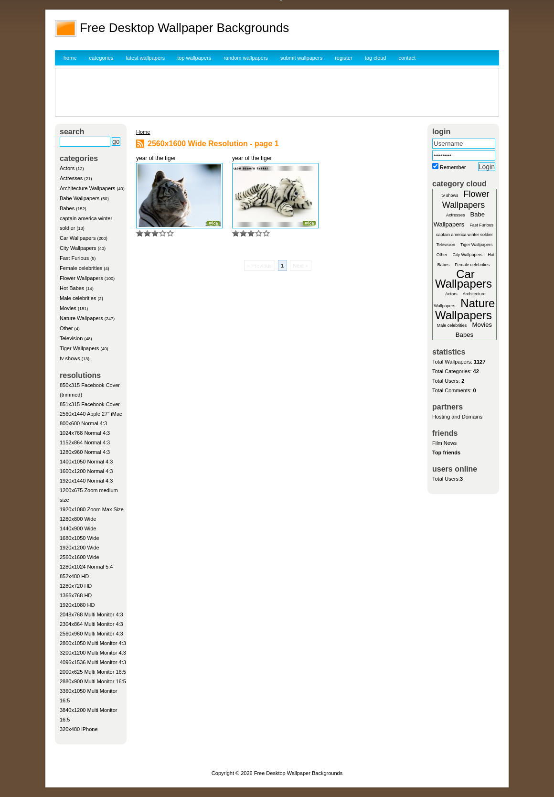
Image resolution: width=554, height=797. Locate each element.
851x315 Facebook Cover (90, 404)
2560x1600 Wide (79, 557)
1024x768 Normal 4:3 (85, 433)
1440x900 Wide (78, 528)
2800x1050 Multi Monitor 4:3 (93, 643)
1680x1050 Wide (79, 538)
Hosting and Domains (457, 417)
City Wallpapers (78, 248)
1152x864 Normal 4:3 (85, 442)
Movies (68, 308)
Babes (67, 208)
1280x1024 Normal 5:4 (86, 567)
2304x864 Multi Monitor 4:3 (91, 624)
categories (101, 58)
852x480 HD (74, 576)
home (70, 58)
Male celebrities (78, 298)
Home (143, 132)
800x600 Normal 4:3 (83, 423)
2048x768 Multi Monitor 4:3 (91, 614)
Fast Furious (74, 258)
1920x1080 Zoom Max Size (92, 509)
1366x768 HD (76, 595)
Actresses (71, 178)
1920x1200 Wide (79, 547)
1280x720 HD (76, 586)
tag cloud (375, 58)
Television (71, 338)
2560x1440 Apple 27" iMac (91, 414)
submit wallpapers (301, 58)
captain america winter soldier (464, 234)
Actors (67, 168)
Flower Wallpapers (81, 278)
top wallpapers (194, 58)
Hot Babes (72, 288)
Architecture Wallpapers (87, 188)
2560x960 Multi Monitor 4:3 (91, 633)
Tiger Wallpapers (79, 348)
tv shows (70, 358)
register (343, 58)
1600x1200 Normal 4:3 (86, 471)
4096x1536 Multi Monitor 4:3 (93, 662)
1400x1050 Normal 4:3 (86, 461)
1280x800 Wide (78, 519)
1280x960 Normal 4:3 (85, 452)
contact (407, 58)
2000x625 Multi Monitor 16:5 (93, 672)
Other (66, 328)
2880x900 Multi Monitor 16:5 (93, 681)
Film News (444, 443)
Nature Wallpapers (81, 318)
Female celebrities (81, 268)
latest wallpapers (145, 58)
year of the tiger (156, 158)
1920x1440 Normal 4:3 (86, 481)
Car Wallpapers (78, 238)
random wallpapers (246, 58)
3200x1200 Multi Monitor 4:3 (93, 653)
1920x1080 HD (77, 605)
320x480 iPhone (79, 729)
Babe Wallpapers (79, 198)
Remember (453, 167)
